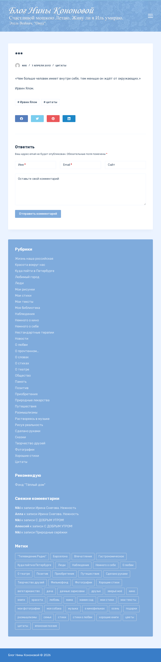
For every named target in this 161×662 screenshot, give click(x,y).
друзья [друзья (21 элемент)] (96, 591)
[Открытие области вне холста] (150, 15)
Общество (23, 375)
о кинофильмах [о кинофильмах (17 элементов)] (95, 608)
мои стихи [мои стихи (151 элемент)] (107, 600)
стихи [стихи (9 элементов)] (62, 617)
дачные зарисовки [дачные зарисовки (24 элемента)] (72, 591)
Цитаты (60, 65)
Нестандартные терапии (34, 332)
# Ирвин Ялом (27, 102)
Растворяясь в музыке (32, 419)
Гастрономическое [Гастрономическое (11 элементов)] (111, 556)
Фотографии (24, 449)
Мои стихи (23, 295)
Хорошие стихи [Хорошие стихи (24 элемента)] (109, 582)
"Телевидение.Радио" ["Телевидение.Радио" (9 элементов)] (32, 556)
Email (67, 164)
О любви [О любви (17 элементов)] (128, 565)
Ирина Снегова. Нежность (56, 508)
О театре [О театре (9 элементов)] (24, 573)
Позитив (22, 388)
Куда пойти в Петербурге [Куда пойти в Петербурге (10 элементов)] (34, 565)
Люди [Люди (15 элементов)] (62, 565)
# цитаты (50, 102)
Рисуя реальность (29, 425)
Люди (19, 283)
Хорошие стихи (27, 456)
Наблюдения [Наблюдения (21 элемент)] (80, 565)
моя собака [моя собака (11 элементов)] (54, 608)
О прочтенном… (27, 351)
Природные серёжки (51, 532)
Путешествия (25, 406)
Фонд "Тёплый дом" (30, 485)
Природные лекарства (32, 400)
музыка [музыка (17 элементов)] (73, 608)
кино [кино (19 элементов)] (132, 591)
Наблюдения (25, 314)
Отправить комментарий (38, 213)
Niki (18, 508)
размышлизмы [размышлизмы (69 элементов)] (27, 617)
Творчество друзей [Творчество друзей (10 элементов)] (31, 582)
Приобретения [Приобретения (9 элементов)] (64, 573)
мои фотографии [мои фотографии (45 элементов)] (29, 608)
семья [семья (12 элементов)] (47, 617)
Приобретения (26, 394)
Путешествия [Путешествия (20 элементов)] (90, 573)
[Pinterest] (53, 118)
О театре (22, 369)
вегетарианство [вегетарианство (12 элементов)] (29, 591)
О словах (22, 357)
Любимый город (27, 277)
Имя (22, 164)
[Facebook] (21, 118)
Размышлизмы (26, 412)
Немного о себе (27, 326)
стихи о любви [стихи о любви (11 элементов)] (82, 617)
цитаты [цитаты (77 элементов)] (23, 626)
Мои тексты (24, 302)
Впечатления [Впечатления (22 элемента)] (83, 556)
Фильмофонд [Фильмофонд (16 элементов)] (59, 582)
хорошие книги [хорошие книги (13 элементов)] (109, 617)
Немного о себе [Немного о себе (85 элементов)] (106, 565)
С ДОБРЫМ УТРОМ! (50, 520)
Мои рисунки (25, 289)
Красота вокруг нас (30, 265)
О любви (21, 345)
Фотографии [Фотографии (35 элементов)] (83, 582)
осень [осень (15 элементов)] (115, 608)
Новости (21, 338)
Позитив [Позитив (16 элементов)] (42, 573)
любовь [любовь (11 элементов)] (54, 600)
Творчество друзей (30, 443)
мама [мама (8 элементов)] (69, 600)
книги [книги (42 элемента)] (21, 600)
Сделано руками (27, 431)
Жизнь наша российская (34, 258)
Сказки (20, 437)
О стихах (22, 363)
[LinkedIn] (69, 118)
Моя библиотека (27, 308)
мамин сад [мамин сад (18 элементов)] (86, 600)
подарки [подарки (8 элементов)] (131, 608)
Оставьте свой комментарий (38, 179)
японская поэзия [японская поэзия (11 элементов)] (46, 626)
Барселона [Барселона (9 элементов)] (60, 556)
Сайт (111, 164)
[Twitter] (37, 118)
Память (21, 382)
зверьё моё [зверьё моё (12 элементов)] (114, 591)
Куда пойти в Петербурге (34, 271)
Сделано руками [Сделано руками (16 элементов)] (117, 573)
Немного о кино (27, 320)
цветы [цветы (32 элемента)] (129, 617)
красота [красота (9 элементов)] (37, 600)
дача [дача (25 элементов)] (50, 591)
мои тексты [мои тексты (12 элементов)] (128, 600)
